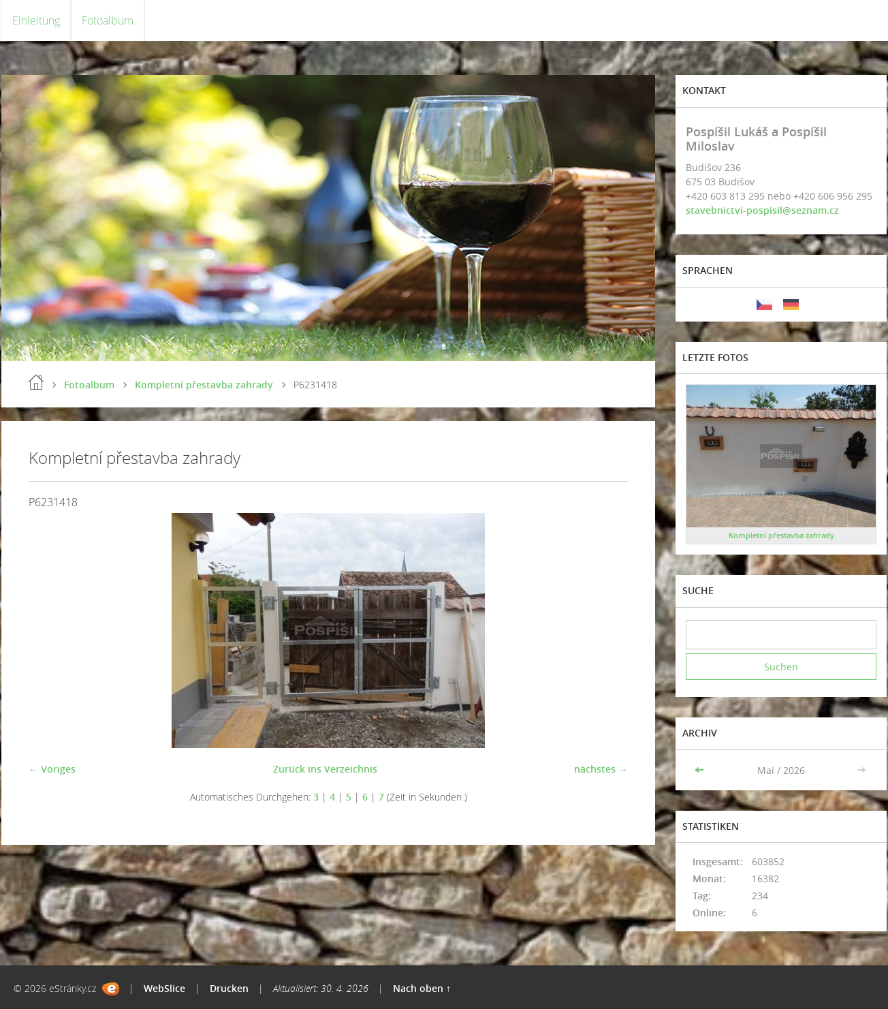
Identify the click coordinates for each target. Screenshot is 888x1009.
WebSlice (164, 988)
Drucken (229, 988)
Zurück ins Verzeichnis (325, 768)
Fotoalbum (107, 20)
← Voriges (52, 768)
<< (700, 770)
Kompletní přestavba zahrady (204, 384)
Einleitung (36, 20)
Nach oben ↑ (422, 988)
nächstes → (601, 768)
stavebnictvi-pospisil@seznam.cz (762, 210)
